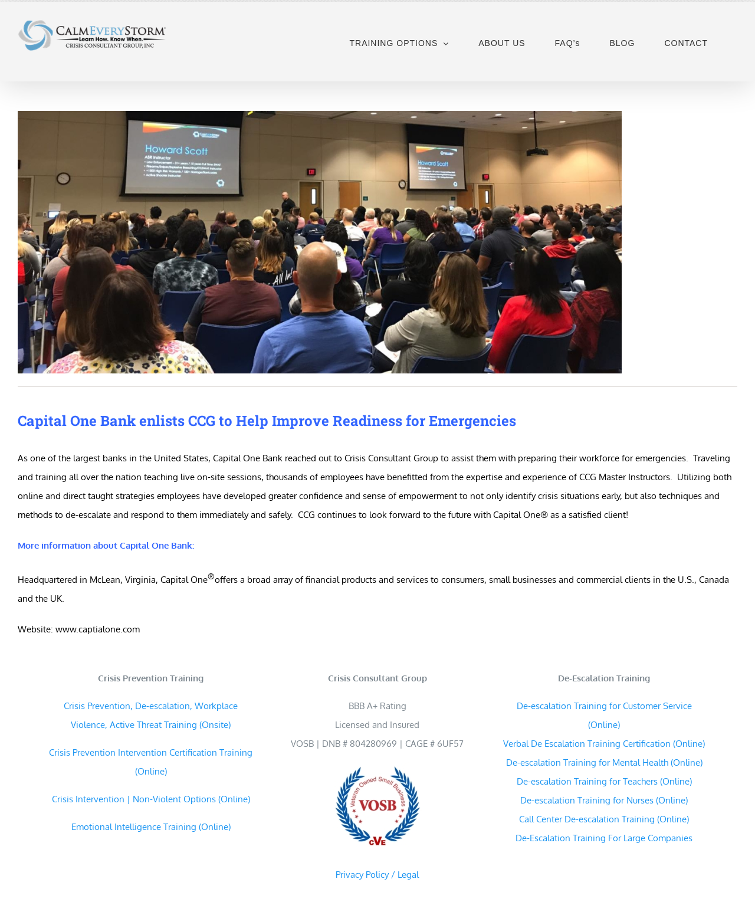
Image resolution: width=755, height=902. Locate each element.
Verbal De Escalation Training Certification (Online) (604, 743)
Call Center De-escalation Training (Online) (604, 819)
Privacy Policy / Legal (377, 874)
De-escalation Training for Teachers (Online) (604, 781)
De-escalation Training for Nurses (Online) (604, 800)
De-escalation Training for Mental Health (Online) (604, 762)
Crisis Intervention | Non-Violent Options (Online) (151, 799)
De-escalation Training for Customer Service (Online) (604, 715)
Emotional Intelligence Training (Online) (151, 826)
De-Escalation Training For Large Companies (604, 838)
